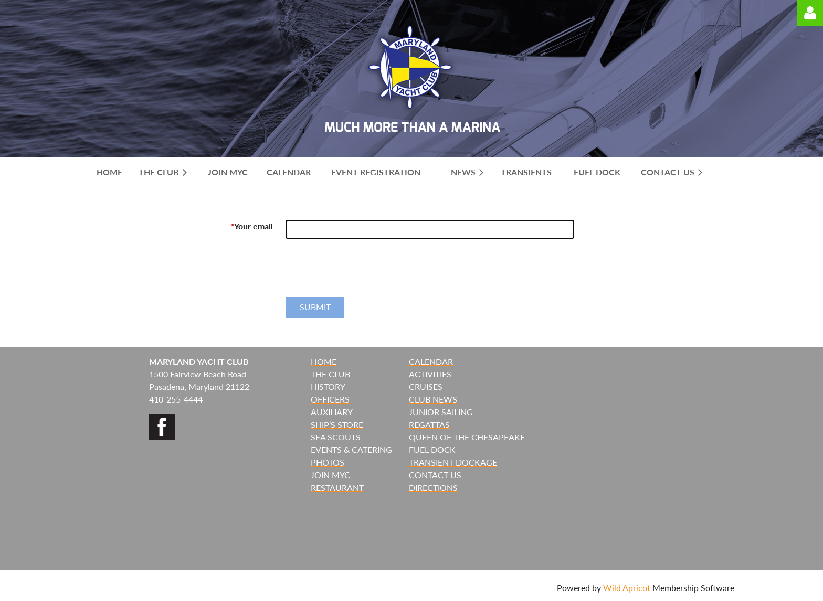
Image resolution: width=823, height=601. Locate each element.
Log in (810, 13)
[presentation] (365, 271)
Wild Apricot (626, 588)
